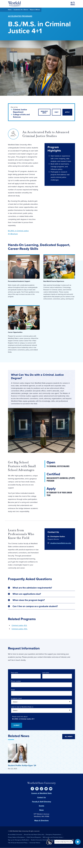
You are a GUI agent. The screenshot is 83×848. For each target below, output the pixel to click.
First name (14, 673)
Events (41, 806)
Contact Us (41, 797)
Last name (45, 673)
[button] (78, 842)
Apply (67, 112)
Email (13, 690)
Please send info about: (20, 717)
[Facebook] (32, 788)
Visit (56, 112)
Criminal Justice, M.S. (20, 629)
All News (68, 736)
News (41, 810)
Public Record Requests (34, 837)
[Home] (14, 3)
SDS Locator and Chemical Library (53, 837)
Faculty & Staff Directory (41, 801)
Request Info (44, 112)
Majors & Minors (35, 10)
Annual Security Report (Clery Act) (34, 835)
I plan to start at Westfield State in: (22, 707)
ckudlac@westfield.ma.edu (60, 543)
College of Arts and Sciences (21, 115)
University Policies (34, 843)
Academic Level (16, 698)
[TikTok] (41, 788)
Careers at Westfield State (41, 793)
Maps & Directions (41, 820)
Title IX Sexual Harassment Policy (18, 843)
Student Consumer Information (40, 840)
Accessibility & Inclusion (15, 835)
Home (10, 10)
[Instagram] (37, 788)
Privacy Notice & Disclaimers (16, 837)
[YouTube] (50, 788)
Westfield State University (41, 783)
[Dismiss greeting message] (73, 840)
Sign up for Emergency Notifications (18, 840)
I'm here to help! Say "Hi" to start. (63, 841)
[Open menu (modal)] (73, 4)
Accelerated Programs (20, 16)
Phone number (16, 681)
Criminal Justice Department (20, 110)
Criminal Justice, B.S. (19, 625)
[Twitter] (46, 788)
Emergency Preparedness (53, 835)
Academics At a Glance (21, 10)
